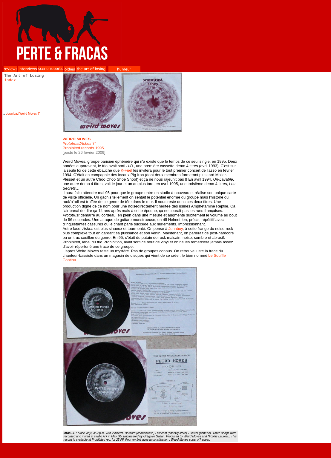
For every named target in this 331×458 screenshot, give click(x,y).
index (10, 80)
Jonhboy (175, 228)
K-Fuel (126, 170)
